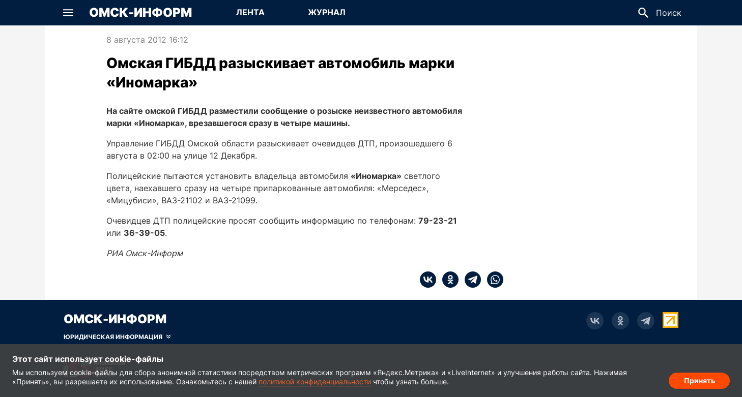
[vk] (428, 279)
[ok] (447, 279)
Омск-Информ (140, 13)
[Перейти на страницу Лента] (250, 12)
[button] (68, 12)
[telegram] (470, 279)
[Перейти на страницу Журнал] (327, 12)
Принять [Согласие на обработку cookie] (699, 379)
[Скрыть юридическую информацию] (117, 337)
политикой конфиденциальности (315, 381)
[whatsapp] (492, 279)
